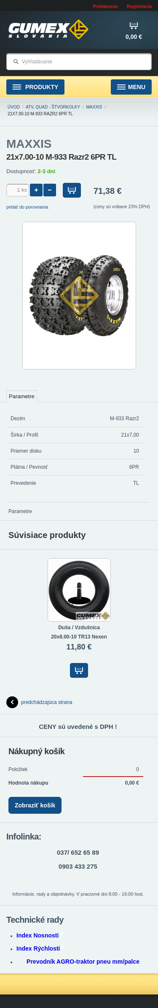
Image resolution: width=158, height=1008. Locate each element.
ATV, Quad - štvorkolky (53, 107)
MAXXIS (94, 107)
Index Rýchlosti (40, 948)
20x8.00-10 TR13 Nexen (79, 637)
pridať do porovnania (27, 206)
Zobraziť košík (35, 805)
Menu (131, 87)
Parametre (22, 396)
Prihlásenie (105, 6)
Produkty (35, 87)
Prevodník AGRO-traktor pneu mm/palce (83, 961)
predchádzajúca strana (39, 702)
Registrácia (139, 6)
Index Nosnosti (39, 935)
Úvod (14, 107)
